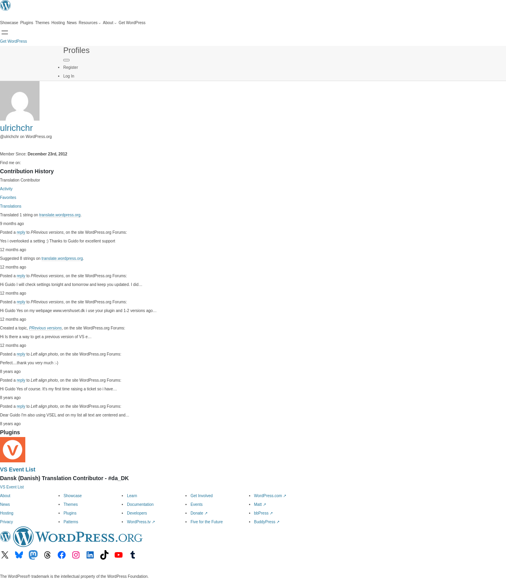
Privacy (6, 522)
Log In (68, 76)
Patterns (71, 522)
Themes (71, 504)
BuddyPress (267, 522)
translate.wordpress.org (60, 215)
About (5, 496)
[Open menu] (4, 32)
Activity (6, 189)
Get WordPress (13, 41)
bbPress (263, 513)
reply (21, 232)
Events (197, 504)
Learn (132, 496)
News (5, 504)
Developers (137, 513)
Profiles (76, 50)
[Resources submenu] (90, 23)
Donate (199, 513)
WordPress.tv (141, 522)
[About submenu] (110, 23)
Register (70, 67)
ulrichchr (16, 128)
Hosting (6, 513)
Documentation (140, 504)
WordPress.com (270, 496)
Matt (260, 504)
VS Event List (17, 469)
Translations (10, 206)
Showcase (73, 496)
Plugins (70, 513)
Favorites (8, 197)
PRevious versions (45, 328)
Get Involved (202, 496)
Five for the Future (207, 522)
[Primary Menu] (66, 60)
